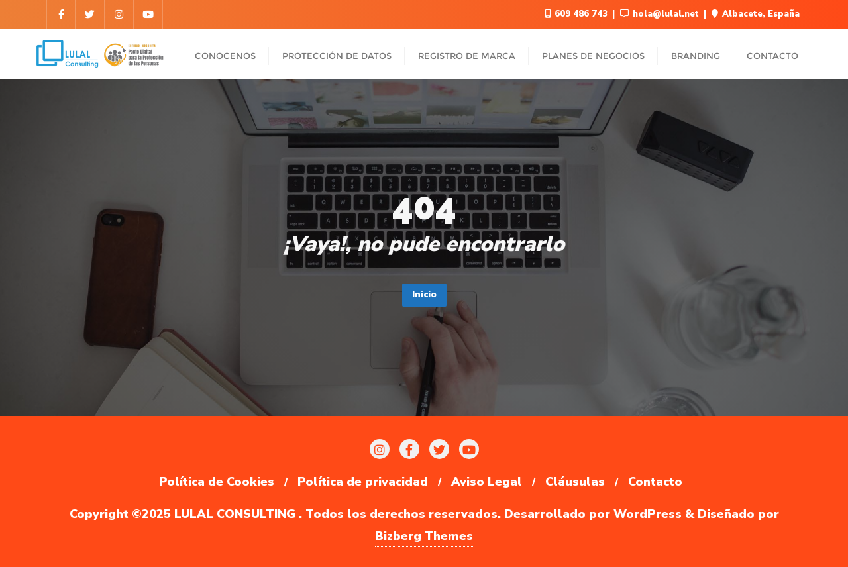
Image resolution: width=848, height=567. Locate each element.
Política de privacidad (362, 482)
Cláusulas (575, 482)
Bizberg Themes (424, 536)
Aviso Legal (486, 482)
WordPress (647, 514)
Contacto (655, 482)
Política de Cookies (216, 482)
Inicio (424, 294)
